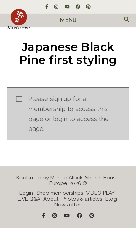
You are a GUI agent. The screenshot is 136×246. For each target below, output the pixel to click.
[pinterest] (88, 6)
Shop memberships (59, 193)
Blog (111, 199)
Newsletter (67, 205)
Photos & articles (82, 199)
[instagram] (56, 6)
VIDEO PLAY (100, 193)
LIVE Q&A (29, 199)
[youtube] (68, 6)
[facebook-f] (47, 6)
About (50, 199)
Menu (68, 20)
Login (26, 193)
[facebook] (78, 6)
